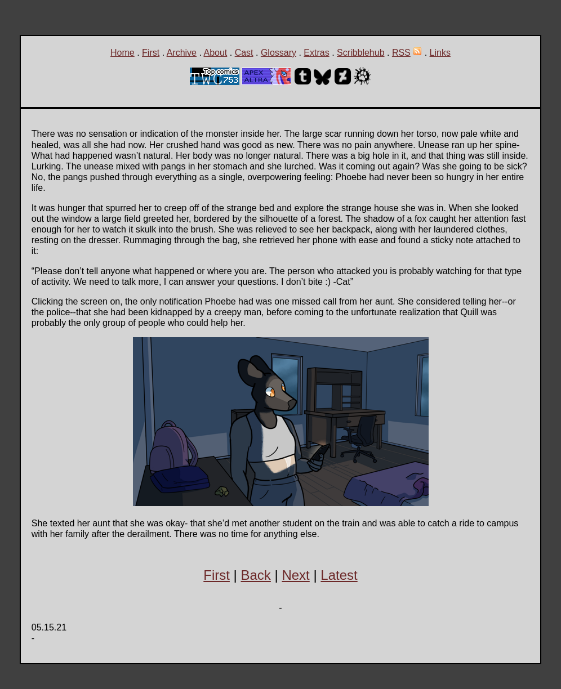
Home (122, 52)
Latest (338, 575)
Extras (316, 52)
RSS (401, 52)
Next (295, 575)
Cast (244, 52)
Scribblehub (361, 52)
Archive (182, 52)
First (150, 52)
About (215, 52)
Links (440, 52)
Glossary (278, 52)
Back (255, 575)
